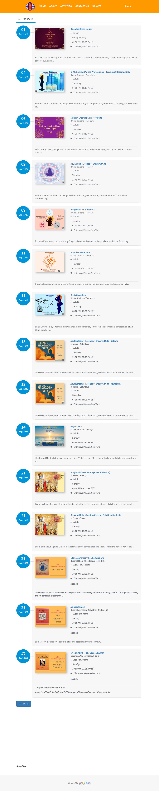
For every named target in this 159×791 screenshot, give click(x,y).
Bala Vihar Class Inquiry (83, 29)
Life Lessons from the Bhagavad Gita (89, 560)
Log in (128, 6)
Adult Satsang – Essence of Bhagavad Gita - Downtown (98, 385)
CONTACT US (82, 6)
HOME (42, 6)
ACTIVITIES (66, 6)
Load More (23, 706)
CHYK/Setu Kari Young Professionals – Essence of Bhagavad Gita (102, 72)
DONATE (96, 6)
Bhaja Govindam (80, 296)
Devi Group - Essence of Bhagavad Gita (90, 164)
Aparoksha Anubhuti (82, 253)
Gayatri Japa (78, 428)
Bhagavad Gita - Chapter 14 (85, 211)
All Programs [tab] (25, 19)
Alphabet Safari (80, 609)
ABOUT (53, 6)
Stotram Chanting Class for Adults (88, 118)
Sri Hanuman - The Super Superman (89, 655)
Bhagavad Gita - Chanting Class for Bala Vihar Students (98, 517)
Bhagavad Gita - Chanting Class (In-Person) (92, 474)
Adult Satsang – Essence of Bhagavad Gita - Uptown (96, 342)
